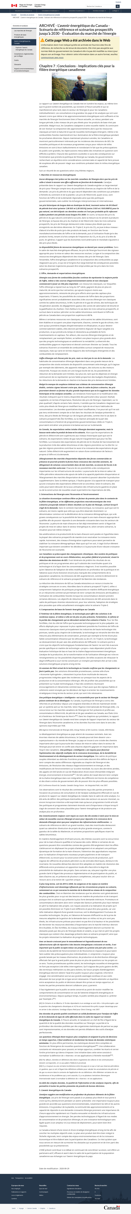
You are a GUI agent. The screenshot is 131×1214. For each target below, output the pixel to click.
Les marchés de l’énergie (23, 31)
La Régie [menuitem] (115, 11)
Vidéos (41, 1195)
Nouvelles (42, 1185)
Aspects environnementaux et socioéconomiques (24, 70)
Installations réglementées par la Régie (24, 55)
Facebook (98, 1195)
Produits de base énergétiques (20, 36)
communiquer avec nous (52, 57)
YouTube (97, 1198)
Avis (12, 1178)
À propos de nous (17, 1185)
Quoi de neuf (43, 1188)
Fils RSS (97, 1188)
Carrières (14, 1198)
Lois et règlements (17, 1195)
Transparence (19, 1178)
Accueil (13, 15)
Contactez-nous (73, 1185)
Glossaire (17, 64)
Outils (16, 60)
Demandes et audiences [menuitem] (76, 11)
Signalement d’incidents (74, 1188)
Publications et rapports (18, 1192)
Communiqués (43, 1192)
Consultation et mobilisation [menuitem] (50, 11)
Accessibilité (28, 1178)
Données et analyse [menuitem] (99, 11)
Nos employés (15, 1188)
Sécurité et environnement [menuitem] (23, 11)
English (118, 2)
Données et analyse (27, 15)
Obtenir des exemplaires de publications (79, 1197)
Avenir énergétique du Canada (49, 15)
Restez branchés (101, 1185)
